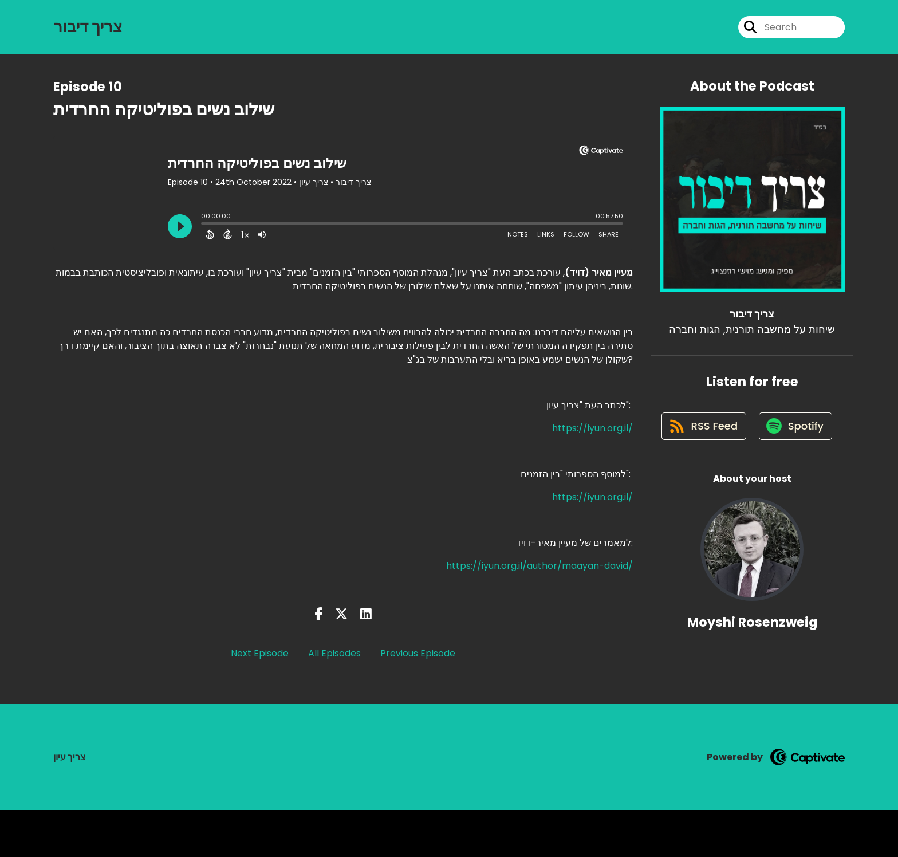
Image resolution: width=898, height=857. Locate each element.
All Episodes (334, 656)
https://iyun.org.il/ (592, 430)
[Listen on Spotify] (746, 473)
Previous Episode (417, 656)
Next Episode (260, 656)
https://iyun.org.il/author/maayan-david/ (539, 568)
